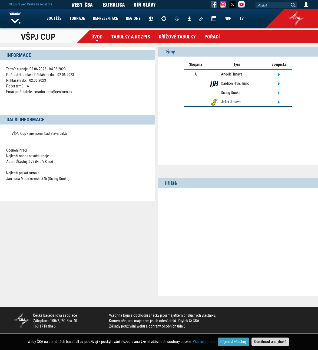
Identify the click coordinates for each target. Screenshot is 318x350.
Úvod (96, 37)
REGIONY (133, 18)
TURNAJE (77, 18)
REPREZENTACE (105, 18)
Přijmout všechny (233, 341)
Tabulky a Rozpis (130, 37)
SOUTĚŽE (54, 18)
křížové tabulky (177, 37)
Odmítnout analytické (270, 341)
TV (241, 18)
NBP (227, 18)
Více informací (204, 341)
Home (15, 18)
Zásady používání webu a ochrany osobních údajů (147, 326)
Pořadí (212, 37)
